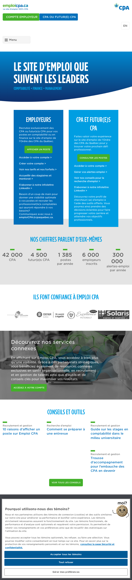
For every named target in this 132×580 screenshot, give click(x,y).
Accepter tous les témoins (66, 554)
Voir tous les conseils (66, 482)
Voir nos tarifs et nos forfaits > (38, 169)
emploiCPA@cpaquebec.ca (36, 217)
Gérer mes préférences (66, 572)
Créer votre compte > (32, 163)
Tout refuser (66, 562)
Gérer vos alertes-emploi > (90, 172)
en (125, 25)
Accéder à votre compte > (35, 157)
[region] (66, 538)
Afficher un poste (38, 149)
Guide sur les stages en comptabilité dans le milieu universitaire (109, 433)
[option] (19, 315)
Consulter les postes (93, 158)
